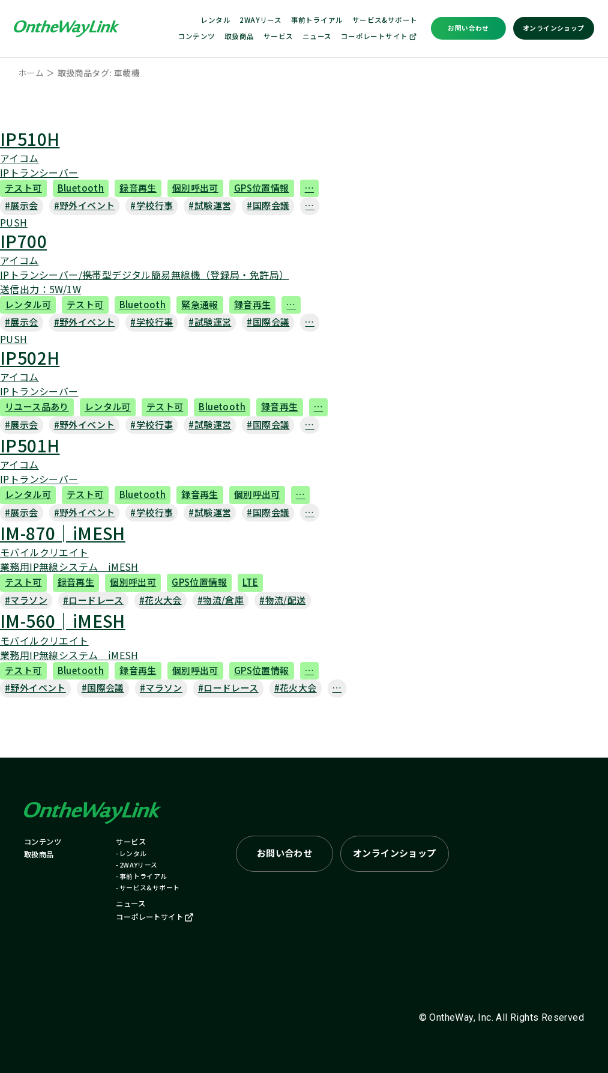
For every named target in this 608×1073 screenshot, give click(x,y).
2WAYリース (260, 20)
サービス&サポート (385, 20)
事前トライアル (317, 20)
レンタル (215, 20)
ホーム (31, 73)
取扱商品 (239, 36)
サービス (278, 36)
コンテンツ (196, 36)
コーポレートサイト (379, 36)
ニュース (317, 36)
